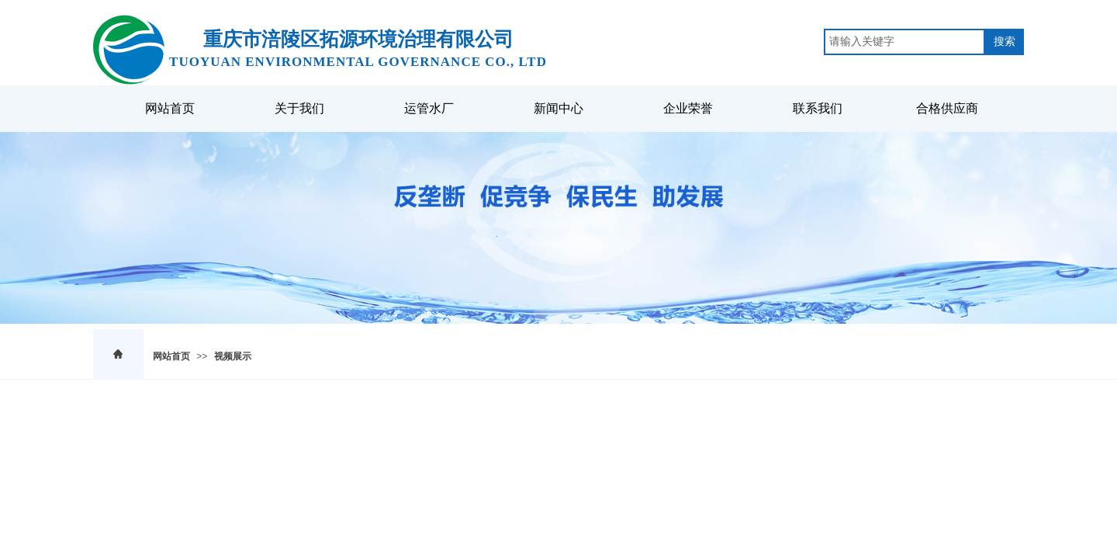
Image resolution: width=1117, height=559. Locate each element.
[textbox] (904, 42)
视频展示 (232, 356)
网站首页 (171, 356)
